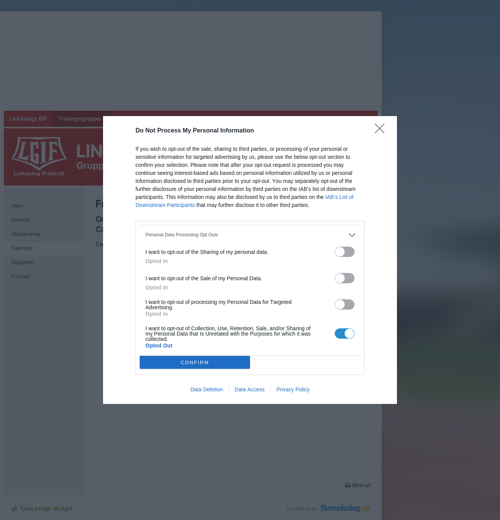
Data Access (250, 389)
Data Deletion (206, 389)
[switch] (345, 252)
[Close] (382, 131)
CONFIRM (195, 362)
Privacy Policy (293, 389)
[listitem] (250, 235)
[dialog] (250, 260)
